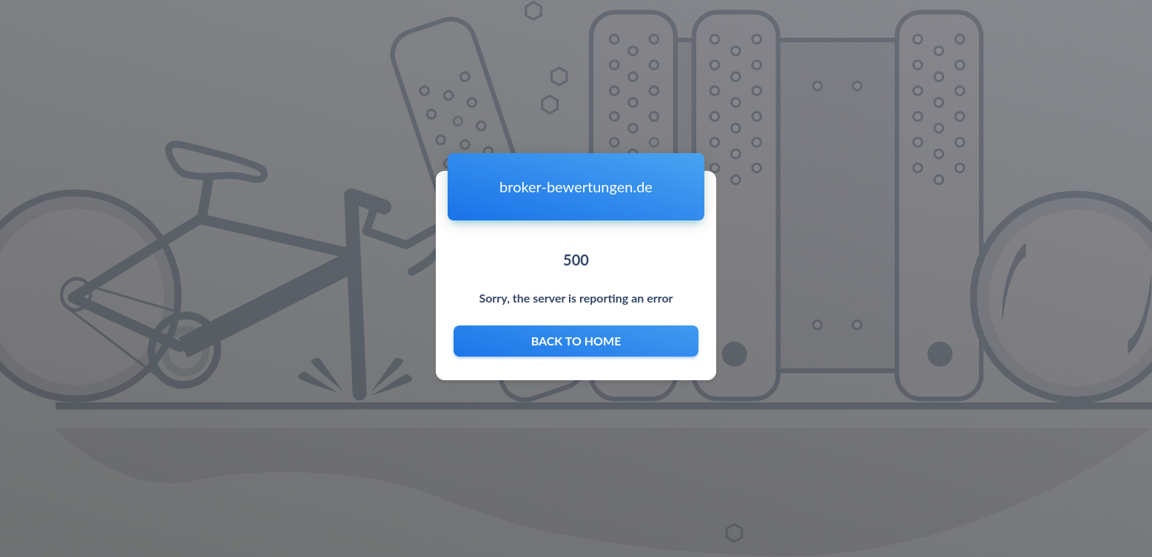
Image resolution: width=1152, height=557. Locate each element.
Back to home (576, 341)
